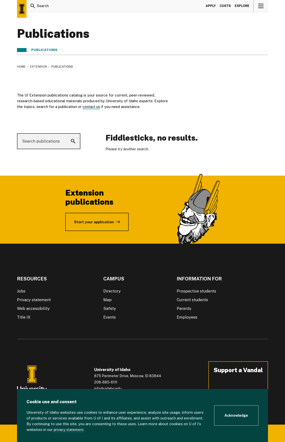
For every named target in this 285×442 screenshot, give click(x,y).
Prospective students (196, 291)
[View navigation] (261, 6)
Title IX (23, 317)
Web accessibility (33, 308)
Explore (242, 7)
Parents (184, 308)
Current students (192, 299)
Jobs (21, 291)
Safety (109, 308)
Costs (225, 7)
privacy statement (69, 429)
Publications (44, 50)
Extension (38, 66)
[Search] (32, 6)
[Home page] (22, 9)
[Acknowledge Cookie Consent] (236, 415)
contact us (92, 106)
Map (107, 299)
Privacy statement (34, 299)
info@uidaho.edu (108, 388)
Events (109, 317)
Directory (112, 291)
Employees (187, 317)
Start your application (94, 222)
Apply (211, 7)
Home (21, 66)
